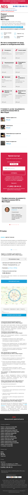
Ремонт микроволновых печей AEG (10, 442)
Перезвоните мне (14, 281)
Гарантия (3, 456)
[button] (10, 224)
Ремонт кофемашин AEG (7, 434)
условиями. (19, 180)
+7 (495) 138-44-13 (14, 186)
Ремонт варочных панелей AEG (9, 438)
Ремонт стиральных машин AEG (9, 426)
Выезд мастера (3, 454)
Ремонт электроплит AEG (7, 439)
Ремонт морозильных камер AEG (9, 430)
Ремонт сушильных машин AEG (8, 433)
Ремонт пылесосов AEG (7, 444)
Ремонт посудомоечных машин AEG (10, 431)
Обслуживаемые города (14, 259)
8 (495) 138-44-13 (6, 467)
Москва (16, 3)
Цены (2, 451)
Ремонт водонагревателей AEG (9, 441)
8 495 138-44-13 (20, 6)
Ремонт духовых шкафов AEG (8, 436)
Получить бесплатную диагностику (12, 26)
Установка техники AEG (7, 445)
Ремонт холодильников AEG (8, 428)
